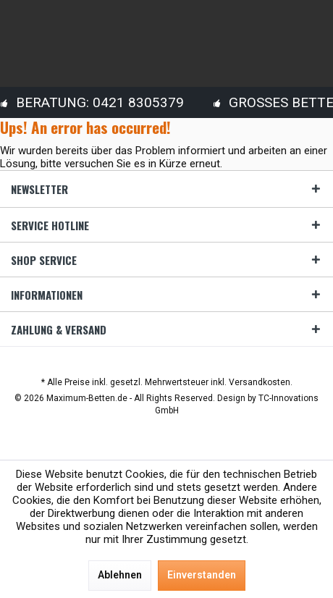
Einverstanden (201, 575)
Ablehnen (120, 575)
